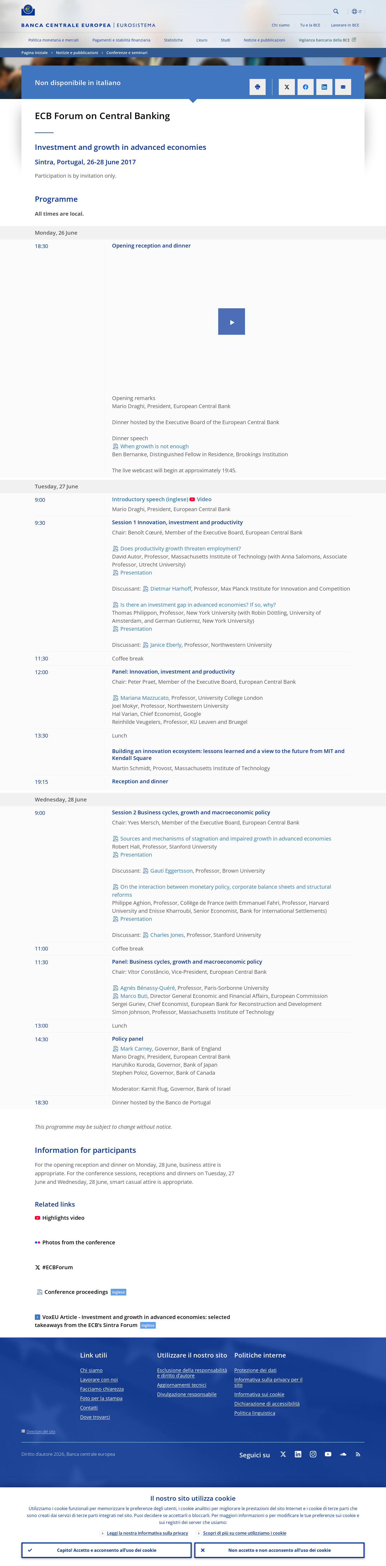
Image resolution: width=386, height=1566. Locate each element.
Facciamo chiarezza (102, 1389)
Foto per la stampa (101, 1398)
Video (200, 499)
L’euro (201, 40)
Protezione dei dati (255, 1370)
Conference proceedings (76, 1291)
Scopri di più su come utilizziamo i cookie (244, 1533)
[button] (346, 11)
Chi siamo (281, 25)
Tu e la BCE (310, 25)
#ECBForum (54, 1267)
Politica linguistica (254, 1413)
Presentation (136, 572)
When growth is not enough (154, 446)
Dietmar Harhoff (170, 588)
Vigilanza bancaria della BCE (328, 40)
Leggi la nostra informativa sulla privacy (147, 1533)
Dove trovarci (95, 1417)
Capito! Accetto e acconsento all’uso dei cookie (106, 1550)
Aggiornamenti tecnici (181, 1385)
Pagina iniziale (34, 52)
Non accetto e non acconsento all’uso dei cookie (279, 1550)
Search (336, 11)
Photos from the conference (75, 1242)
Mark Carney (136, 1048)
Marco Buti (133, 995)
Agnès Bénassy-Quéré (147, 987)
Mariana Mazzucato (144, 697)
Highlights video (59, 1217)
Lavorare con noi (99, 1379)
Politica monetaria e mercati (53, 40)
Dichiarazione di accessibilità (267, 1403)
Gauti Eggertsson (171, 870)
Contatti (89, 1407)
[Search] (305, 11)
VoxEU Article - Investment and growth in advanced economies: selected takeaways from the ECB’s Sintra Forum (132, 1321)
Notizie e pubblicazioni (264, 40)
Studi (225, 40)
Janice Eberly (165, 644)
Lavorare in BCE (345, 25)
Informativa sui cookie (259, 1394)
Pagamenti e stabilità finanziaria (121, 40)
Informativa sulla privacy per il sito (268, 1382)
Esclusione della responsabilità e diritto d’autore (192, 1373)
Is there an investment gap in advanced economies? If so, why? (198, 604)
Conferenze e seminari (126, 52)
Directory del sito (41, 1431)
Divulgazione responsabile (187, 1394)
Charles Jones (167, 934)
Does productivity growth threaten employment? (180, 548)
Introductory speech (138, 499)
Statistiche (173, 40)
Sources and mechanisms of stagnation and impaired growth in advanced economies (225, 838)
